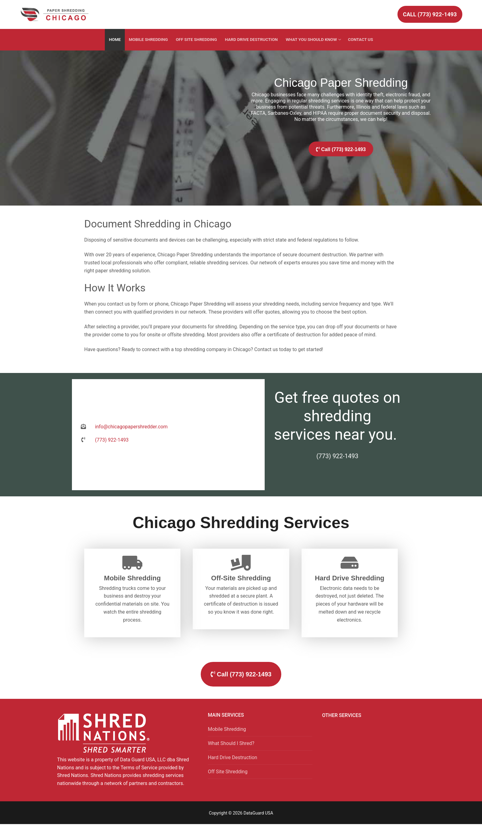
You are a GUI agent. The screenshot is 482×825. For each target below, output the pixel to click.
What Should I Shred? (231, 744)
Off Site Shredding (227, 772)
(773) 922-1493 (337, 453)
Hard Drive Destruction (232, 758)
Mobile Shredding (227, 730)
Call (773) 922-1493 (430, 14)
